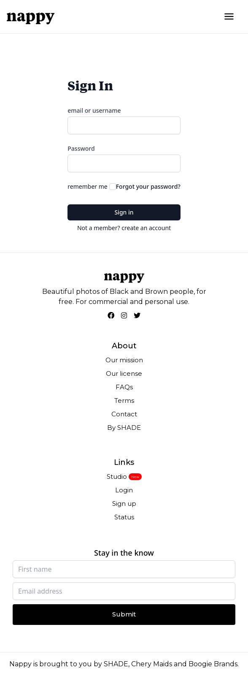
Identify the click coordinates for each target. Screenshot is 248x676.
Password (80, 148)
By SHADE (124, 428)
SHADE (116, 664)
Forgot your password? (148, 186)
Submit (124, 614)
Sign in (123, 212)
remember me (87, 186)
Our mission (124, 360)
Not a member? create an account (124, 228)
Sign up (124, 504)
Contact (124, 414)
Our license (124, 373)
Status (124, 517)
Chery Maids (151, 664)
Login (124, 490)
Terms (124, 400)
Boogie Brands (213, 664)
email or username (94, 110)
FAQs (124, 387)
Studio (117, 476)
